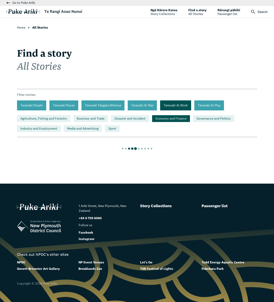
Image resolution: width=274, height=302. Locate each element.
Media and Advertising (82, 128)
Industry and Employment (38, 128)
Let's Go (146, 262)
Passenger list (215, 205)
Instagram (86, 239)
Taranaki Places (64, 105)
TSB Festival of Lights (156, 269)
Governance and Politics (214, 118)
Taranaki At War (142, 105)
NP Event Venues (91, 262)
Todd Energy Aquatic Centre (223, 262)
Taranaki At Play (209, 105)
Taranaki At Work (176, 105)
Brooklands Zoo (90, 269)
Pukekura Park (213, 269)
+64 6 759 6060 (90, 218)
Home (21, 27)
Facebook (86, 232)
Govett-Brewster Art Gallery (38, 269)
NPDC (21, 262)
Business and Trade (90, 118)
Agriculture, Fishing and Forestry (43, 118)
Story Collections (156, 205)
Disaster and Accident (130, 118)
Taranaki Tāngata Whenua (103, 105)
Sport (112, 128)
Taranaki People (31, 105)
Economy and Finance (171, 118)
